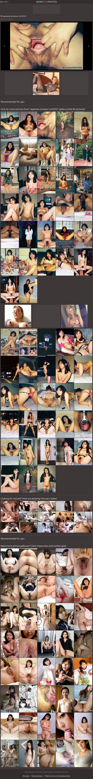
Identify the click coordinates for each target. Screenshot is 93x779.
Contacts (26, 776)
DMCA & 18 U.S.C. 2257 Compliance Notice (57, 776)
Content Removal (37, 776)
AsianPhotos (46, 2)
